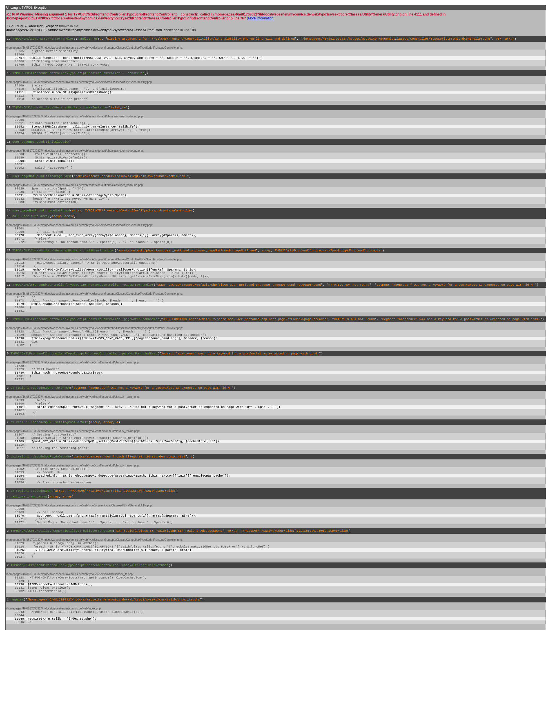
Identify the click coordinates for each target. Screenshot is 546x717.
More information (260, 18)
